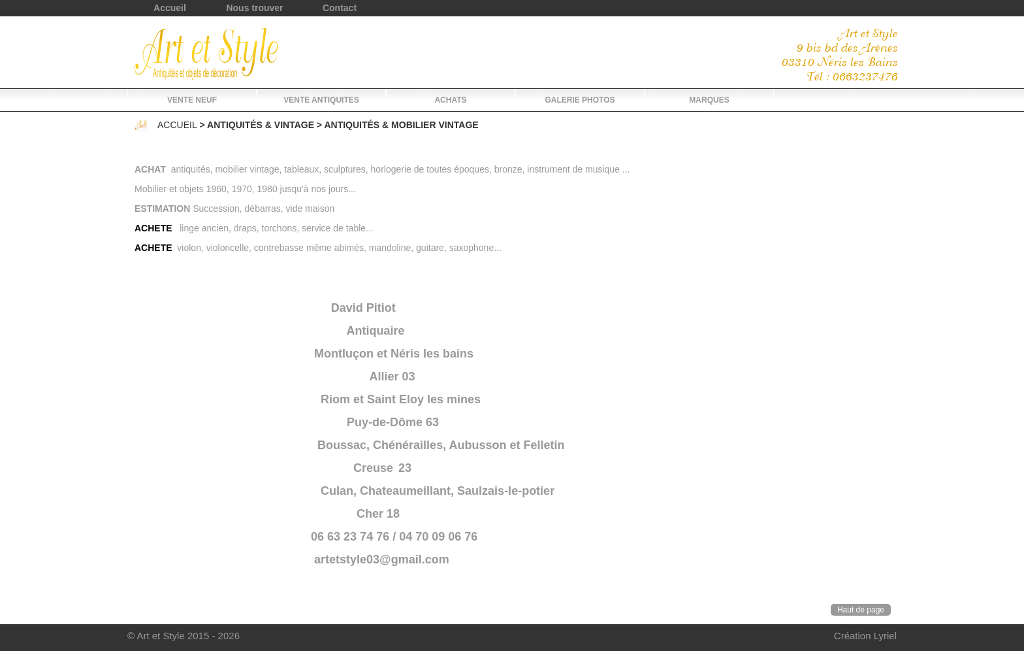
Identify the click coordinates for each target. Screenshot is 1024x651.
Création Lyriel (865, 635)
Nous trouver (254, 8)
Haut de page (860, 609)
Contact (340, 8)
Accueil (169, 8)
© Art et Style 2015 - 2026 (183, 635)
